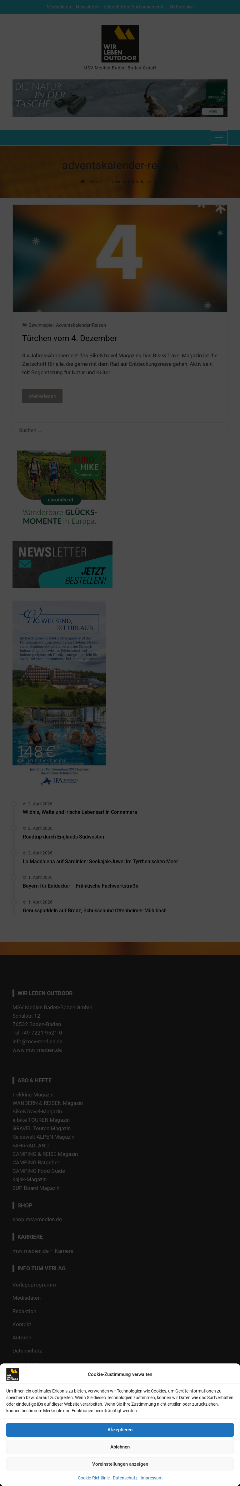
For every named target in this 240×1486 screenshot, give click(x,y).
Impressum (151, 1477)
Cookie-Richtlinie (94, 1477)
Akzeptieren (120, 1430)
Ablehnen (120, 1447)
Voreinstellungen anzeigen (120, 1464)
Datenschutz (125, 1477)
